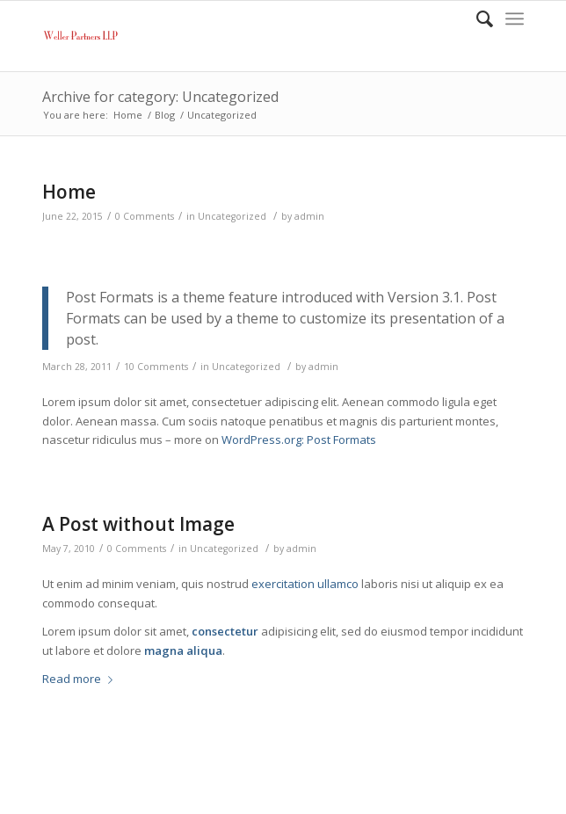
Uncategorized (232, 216)
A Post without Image (138, 524)
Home (127, 114)
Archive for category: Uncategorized (160, 96)
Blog (165, 114)
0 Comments (144, 216)
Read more (81, 679)
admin (309, 216)
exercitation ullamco (305, 584)
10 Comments (156, 366)
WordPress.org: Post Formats (298, 439)
